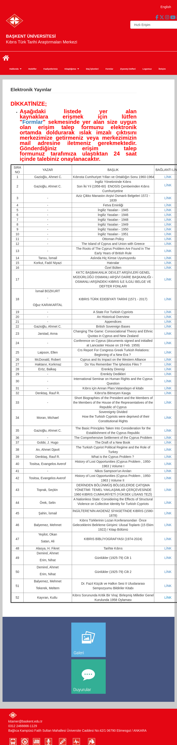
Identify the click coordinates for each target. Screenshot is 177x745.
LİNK (167, 177)
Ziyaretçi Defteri (128, 69)
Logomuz (147, 69)
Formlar (109, 69)
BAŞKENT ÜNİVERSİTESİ (31, 36)
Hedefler (32, 69)
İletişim (162, 69)
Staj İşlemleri (92, 69)
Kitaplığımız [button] (72, 69)
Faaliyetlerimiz (51, 69)
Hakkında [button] (15, 69)
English (165, 7)
